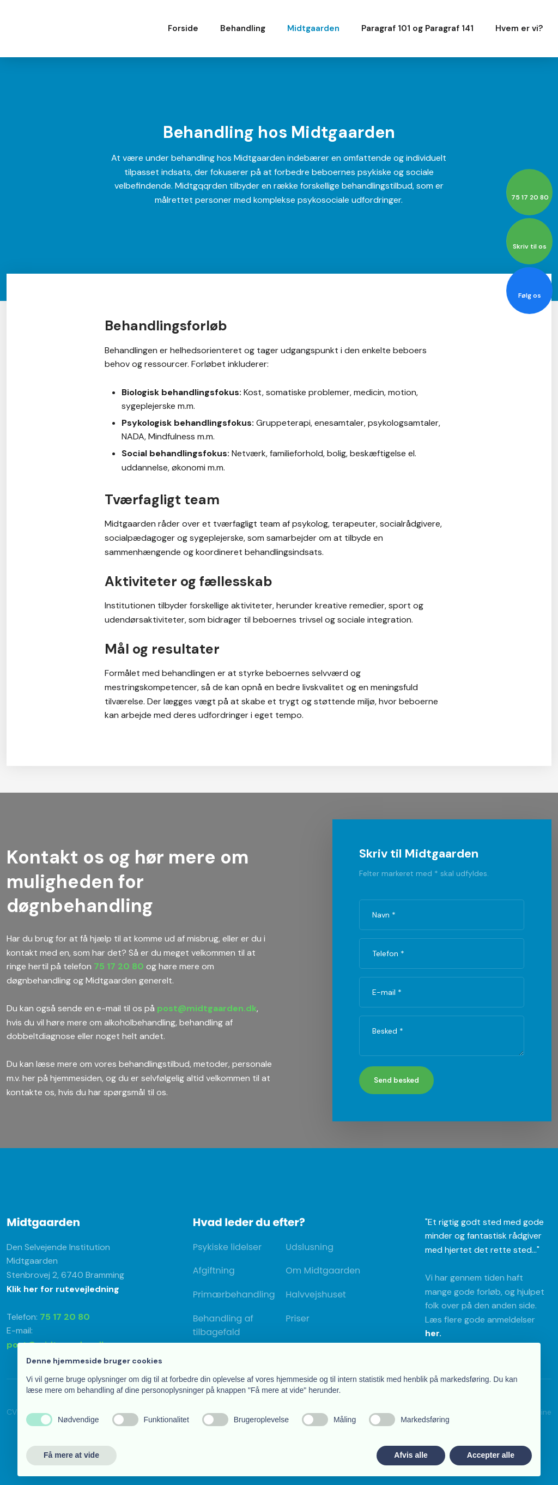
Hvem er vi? (519, 28)
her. (433, 1333)
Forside (183, 28)
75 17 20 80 (119, 966)
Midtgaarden (313, 28)
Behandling (242, 28)
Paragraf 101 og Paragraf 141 (417, 28)
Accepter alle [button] (490, 1455)
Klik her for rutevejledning (63, 1289)
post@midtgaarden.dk (207, 1008)
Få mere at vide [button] (71, 1455)
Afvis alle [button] (410, 1455)
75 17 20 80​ (65, 1317)
